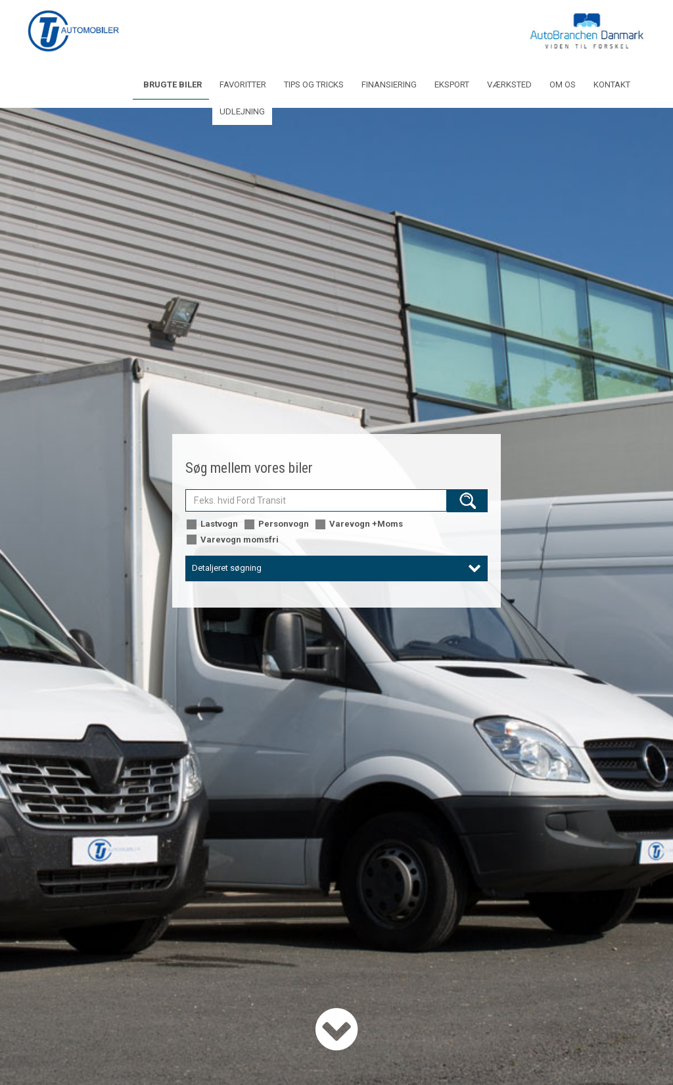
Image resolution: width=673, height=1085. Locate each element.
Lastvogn (211, 524)
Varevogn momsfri (232, 540)
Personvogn (276, 524)
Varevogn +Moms (358, 524)
